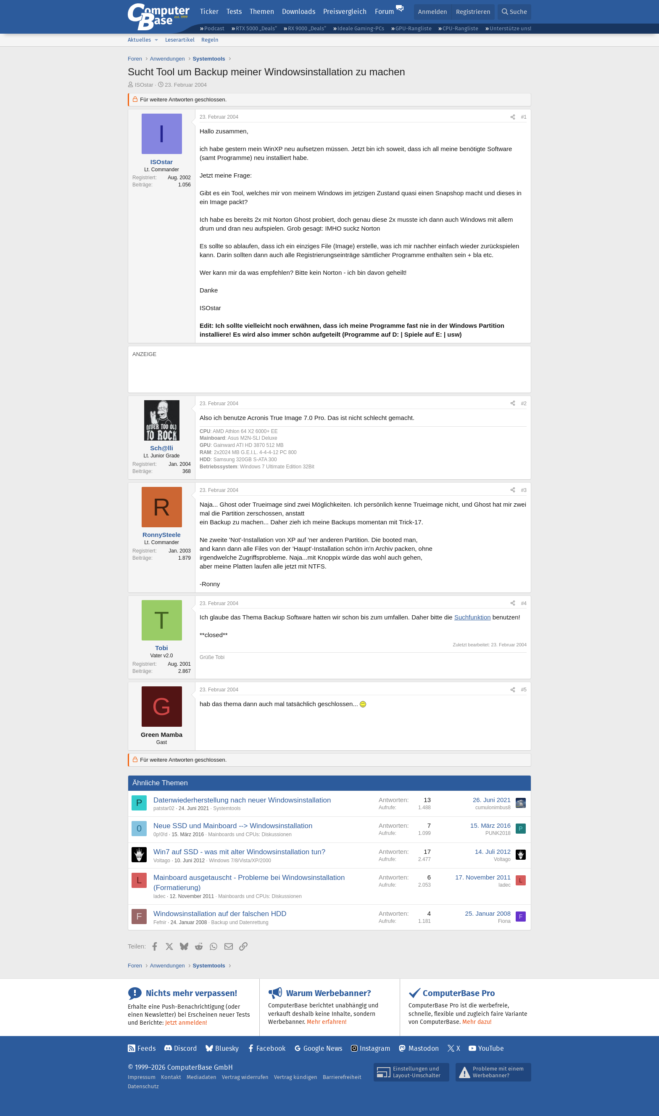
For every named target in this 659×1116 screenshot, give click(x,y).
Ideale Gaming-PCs (360, 28)
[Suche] (514, 12)
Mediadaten (201, 1077)
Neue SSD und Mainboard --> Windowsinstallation (232, 826)
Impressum (142, 1077)
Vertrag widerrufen (245, 1077)
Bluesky (227, 1048)
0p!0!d (160, 834)
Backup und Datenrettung (239, 922)
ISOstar (144, 85)
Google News (322, 1048)
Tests (234, 11)
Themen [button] (262, 11)
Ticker (209, 11)
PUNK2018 (498, 833)
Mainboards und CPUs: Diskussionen (250, 834)
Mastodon (424, 1048)
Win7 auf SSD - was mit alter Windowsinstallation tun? (239, 852)
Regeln (210, 40)
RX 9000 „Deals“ (307, 28)
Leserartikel (180, 40)
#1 (524, 117)
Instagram (375, 1048)
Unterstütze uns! (510, 28)
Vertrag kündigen (295, 1077)
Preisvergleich (344, 11)
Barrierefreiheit (342, 1077)
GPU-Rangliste (413, 28)
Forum (384, 11)
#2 (524, 404)
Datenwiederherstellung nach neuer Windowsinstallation (242, 800)
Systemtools (226, 808)
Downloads (298, 11)
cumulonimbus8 (493, 807)
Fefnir (159, 922)
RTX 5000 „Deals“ (256, 28)
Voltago (161, 861)
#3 (524, 490)
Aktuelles (139, 40)
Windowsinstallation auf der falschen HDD (220, 914)
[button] (156, 40)
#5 (524, 690)
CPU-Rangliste (460, 28)
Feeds (146, 1048)
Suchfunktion (472, 617)
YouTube (491, 1048)
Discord (185, 1048)
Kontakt (171, 1077)
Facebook (270, 1048)
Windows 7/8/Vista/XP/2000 (240, 861)
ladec (159, 896)
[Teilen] (512, 117)
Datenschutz (143, 1086)
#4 (524, 603)
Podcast (214, 28)
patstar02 (163, 808)
